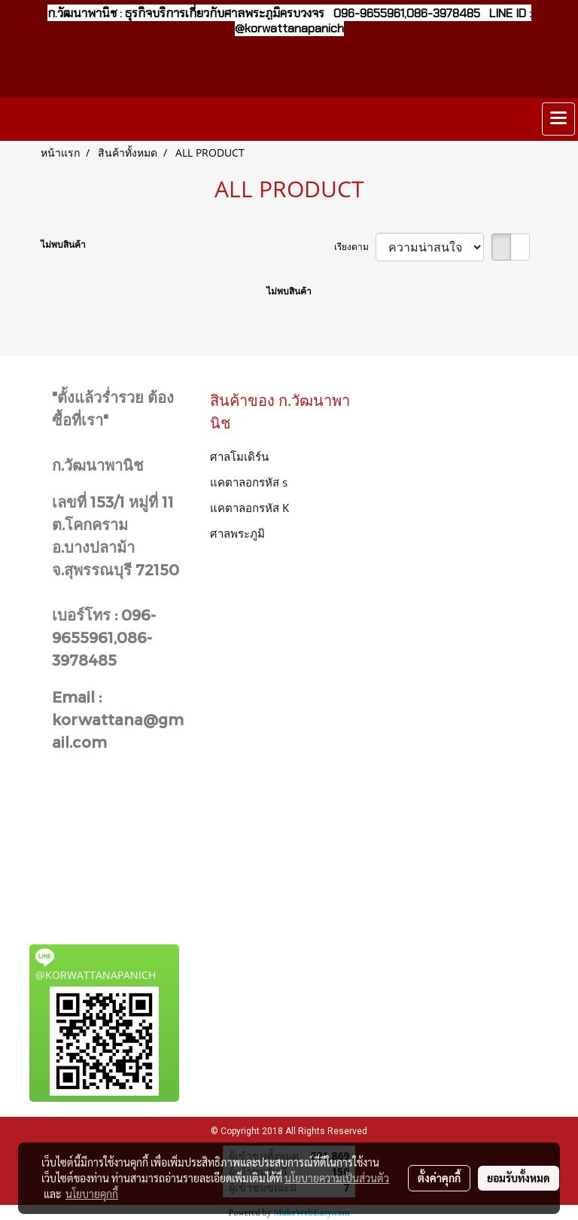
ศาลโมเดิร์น (239, 456)
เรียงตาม (355, 246)
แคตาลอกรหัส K (249, 507)
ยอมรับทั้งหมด (518, 1178)
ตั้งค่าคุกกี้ (439, 1178)
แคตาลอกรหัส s (248, 482)
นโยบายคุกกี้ (91, 1193)
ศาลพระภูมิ (237, 533)
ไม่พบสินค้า (63, 244)
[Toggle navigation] (558, 119)
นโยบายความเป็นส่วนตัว (336, 1178)
